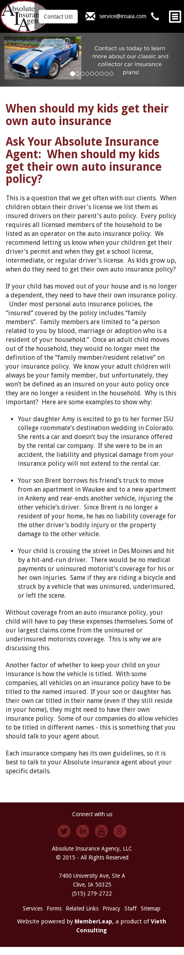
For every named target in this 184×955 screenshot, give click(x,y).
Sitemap (150, 908)
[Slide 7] (107, 74)
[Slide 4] (92, 74)
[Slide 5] (97, 74)
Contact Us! (58, 16)
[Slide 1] (77, 74)
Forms (54, 908)
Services (33, 908)
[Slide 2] (82, 74)
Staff (130, 908)
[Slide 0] (72, 73)
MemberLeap (93, 921)
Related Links (82, 908)
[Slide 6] (102, 74)
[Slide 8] (111, 74)
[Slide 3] (87, 74)
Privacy (111, 908)
